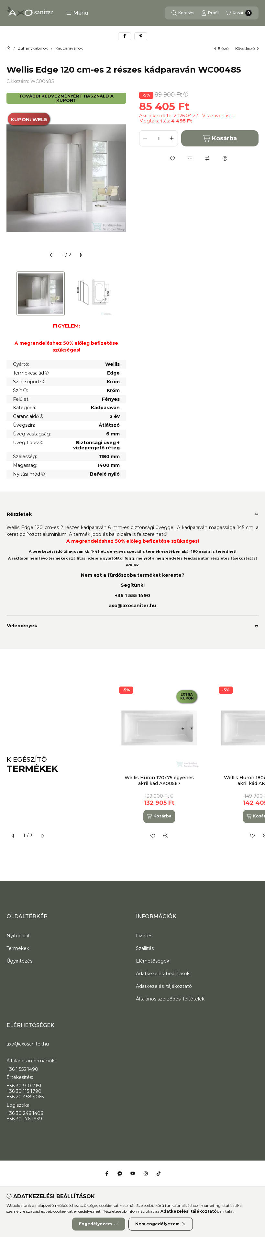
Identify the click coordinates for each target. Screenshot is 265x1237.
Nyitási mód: (29, 474)
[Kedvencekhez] (172, 158)
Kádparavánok (69, 48)
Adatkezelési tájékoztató (164, 986)
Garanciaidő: (28, 416)
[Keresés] (182, 12)
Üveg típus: (28, 442)
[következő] (80, 255)
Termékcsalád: (31, 373)
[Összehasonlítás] (207, 158)
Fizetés (144, 936)
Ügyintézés (19, 961)
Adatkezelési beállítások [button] (163, 974)
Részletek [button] (19, 514)
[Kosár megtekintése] (239, 12)
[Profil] (210, 12)
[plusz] (171, 138)
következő (247, 48)
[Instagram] (145, 1173)
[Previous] (9, 293)
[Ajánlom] (189, 158)
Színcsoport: (29, 382)
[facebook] (124, 36)
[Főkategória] (8, 48)
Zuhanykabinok (33, 48)
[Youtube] (132, 1173)
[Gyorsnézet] (165, 835)
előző (221, 48)
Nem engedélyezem (160, 1224)
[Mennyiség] (158, 138)
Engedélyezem (98, 1224)
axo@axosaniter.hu (132, 605)
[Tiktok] (158, 1173)
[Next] (123, 293)
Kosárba (220, 138)
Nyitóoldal (17, 936)
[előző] (51, 255)
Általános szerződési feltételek (170, 999)
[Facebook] (106, 1173)
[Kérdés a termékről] (224, 158)
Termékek (17, 948)
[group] (186, 765)
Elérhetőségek (152, 961)
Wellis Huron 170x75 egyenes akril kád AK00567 (159, 780)
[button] (77, 12)
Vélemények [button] (22, 626)
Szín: (20, 390)
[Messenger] (119, 1173)
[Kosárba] (159, 816)
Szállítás (145, 948)
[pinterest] (140, 36)
